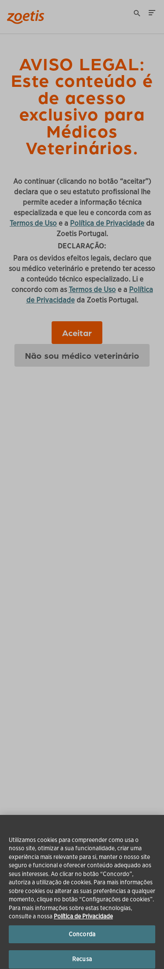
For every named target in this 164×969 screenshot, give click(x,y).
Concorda (82, 939)
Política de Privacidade (83, 922)
